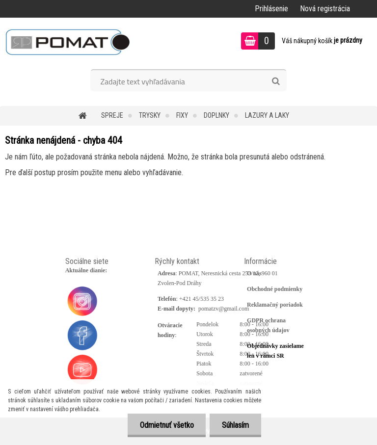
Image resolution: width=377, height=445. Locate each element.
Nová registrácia (325, 8)
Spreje (112, 115)
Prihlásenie (271, 8)
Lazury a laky (267, 115)
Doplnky (216, 115)
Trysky (150, 115)
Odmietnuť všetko (166, 425)
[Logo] (67, 42)
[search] (275, 81)
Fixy (182, 115)
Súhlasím (235, 425)
